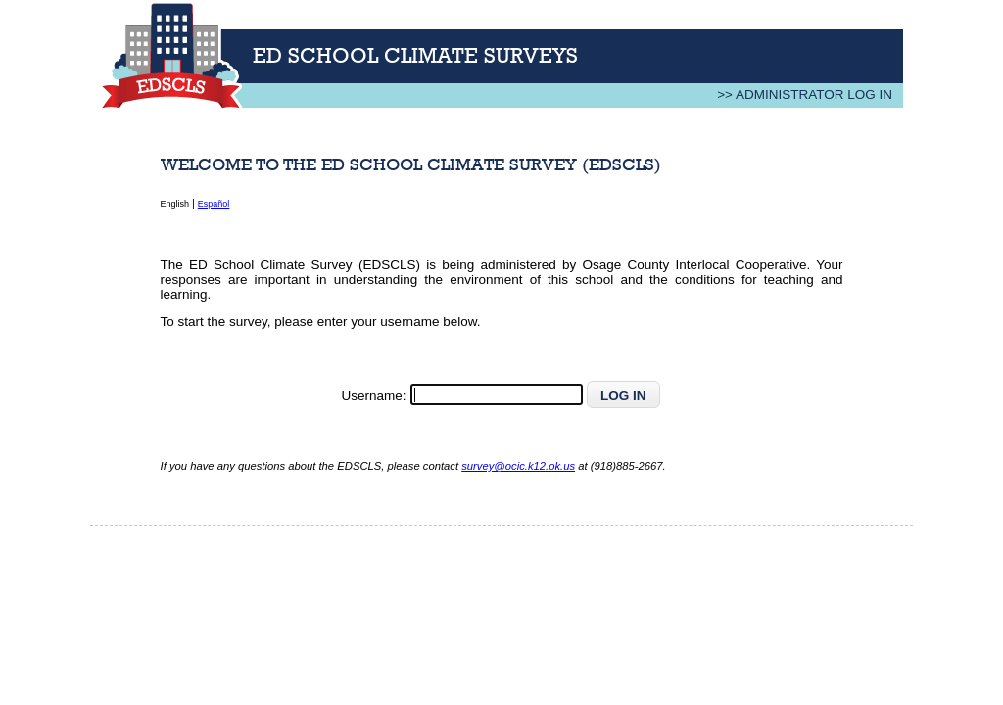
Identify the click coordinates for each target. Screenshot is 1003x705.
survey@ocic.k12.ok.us (518, 466)
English (175, 204)
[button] (624, 394)
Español (214, 204)
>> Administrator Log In (804, 94)
